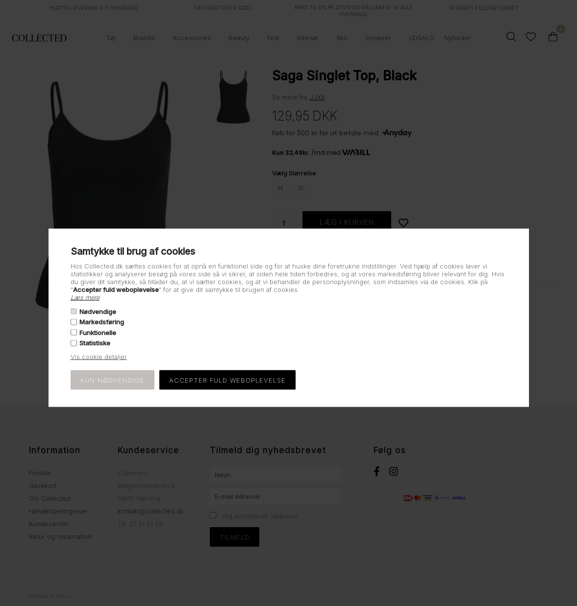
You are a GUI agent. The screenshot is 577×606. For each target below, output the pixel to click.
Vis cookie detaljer (99, 357)
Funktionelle (97, 332)
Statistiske (94, 343)
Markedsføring (101, 322)
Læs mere (85, 297)
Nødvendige (97, 311)
